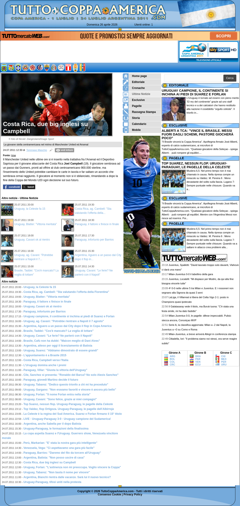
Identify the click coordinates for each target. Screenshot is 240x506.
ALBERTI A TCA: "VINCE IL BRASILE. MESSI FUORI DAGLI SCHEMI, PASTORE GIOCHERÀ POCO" (197, 134)
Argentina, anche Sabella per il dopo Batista (52, 423)
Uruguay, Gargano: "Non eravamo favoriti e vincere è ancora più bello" (69, 389)
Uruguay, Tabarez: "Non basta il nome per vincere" (56, 472)
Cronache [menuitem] (134, 88)
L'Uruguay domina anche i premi (44, 365)
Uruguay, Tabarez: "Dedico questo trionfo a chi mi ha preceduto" (65, 384)
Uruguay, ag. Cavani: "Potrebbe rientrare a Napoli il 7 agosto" (63, 321)
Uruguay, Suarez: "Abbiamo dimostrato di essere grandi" (60, 350)
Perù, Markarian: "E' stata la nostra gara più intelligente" (60, 442)
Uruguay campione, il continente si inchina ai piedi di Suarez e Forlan (68, 316)
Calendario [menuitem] (134, 124)
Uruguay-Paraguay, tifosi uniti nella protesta (52, 482)
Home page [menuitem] (135, 76)
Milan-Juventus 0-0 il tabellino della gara (191, 274)
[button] (230, 78)
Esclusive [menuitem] (134, 100)
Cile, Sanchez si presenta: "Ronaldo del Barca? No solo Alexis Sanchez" (71, 375)
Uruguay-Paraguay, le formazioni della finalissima (56, 428)
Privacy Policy (132, 494)
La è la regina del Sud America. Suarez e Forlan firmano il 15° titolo (72, 413)
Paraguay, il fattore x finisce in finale (97, 224)
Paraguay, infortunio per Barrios (94, 239)
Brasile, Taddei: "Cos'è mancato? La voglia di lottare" (58, 330)
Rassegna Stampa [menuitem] (139, 112)
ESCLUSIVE (178, 125)
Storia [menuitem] (131, 118)
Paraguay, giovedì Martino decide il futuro (50, 379)
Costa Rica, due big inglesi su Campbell (49, 462)
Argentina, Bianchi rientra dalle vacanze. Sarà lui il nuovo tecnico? (67, 477)
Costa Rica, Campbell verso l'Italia (45, 360)
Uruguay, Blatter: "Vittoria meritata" (35, 224)
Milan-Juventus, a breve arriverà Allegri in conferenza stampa (202, 334)
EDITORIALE (179, 85)
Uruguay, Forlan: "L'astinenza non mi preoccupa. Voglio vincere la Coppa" (72, 467)
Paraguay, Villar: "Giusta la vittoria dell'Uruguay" (55, 370)
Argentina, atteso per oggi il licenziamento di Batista (57, 345)
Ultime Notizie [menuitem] (136, 94)
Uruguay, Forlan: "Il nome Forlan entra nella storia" (57, 394)
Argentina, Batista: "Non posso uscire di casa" (54, 457)
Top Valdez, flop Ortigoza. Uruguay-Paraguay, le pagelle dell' (68, 409)
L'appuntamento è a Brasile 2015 (44, 355)
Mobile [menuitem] (132, 130)
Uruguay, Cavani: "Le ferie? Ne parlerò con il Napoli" (58, 335)
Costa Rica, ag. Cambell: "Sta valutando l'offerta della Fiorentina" (66, 292)
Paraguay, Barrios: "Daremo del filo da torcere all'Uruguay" (62, 452)
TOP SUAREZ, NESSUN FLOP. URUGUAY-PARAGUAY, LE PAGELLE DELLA (196, 165)
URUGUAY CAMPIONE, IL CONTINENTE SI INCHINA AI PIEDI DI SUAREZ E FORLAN (195, 92)
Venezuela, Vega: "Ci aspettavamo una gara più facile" (59, 448)
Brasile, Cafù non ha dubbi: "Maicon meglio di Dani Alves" (61, 340)
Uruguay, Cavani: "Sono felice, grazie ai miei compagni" (60, 399)
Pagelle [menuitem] (132, 106)
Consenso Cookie (109, 494)
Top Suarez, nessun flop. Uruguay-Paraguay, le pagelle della (68, 404)
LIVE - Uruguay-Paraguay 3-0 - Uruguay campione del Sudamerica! (67, 419)
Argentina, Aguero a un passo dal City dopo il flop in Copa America (67, 326)
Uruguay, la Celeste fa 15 (29, 208)
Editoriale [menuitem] (134, 82)
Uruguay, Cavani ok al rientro (32, 239)
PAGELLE (176, 158)
